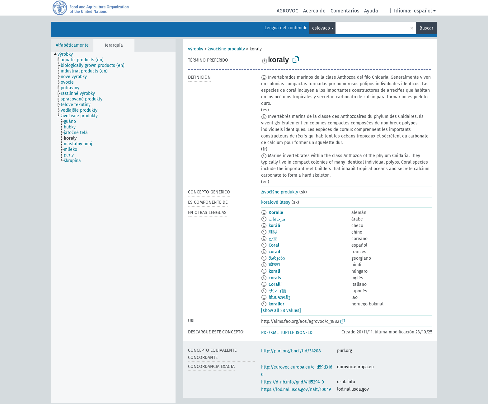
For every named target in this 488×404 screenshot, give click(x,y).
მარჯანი (277, 258)
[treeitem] (67, 54)
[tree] (113, 227)
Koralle (276, 212)
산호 (273, 238)
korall (274, 271)
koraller (276, 304)
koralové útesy (275, 202)
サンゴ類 (277, 291)
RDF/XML (270, 332)
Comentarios (345, 11)
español (423, 11)
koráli (274, 225)
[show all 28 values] (281, 310)
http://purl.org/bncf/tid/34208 (291, 351)
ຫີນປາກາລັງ (279, 297)
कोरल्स (274, 264)
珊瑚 (273, 232)
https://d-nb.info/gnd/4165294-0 (292, 382)
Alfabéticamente (72, 45)
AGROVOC (287, 11)
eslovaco (321, 28)
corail (274, 251)
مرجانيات (277, 219)
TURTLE (287, 332)
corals (275, 278)
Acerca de (314, 11)
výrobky (195, 49)
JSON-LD (304, 332)
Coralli (275, 284)
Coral (274, 245)
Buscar (426, 28)
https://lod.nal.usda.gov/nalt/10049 (296, 389)
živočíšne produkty (226, 49)
